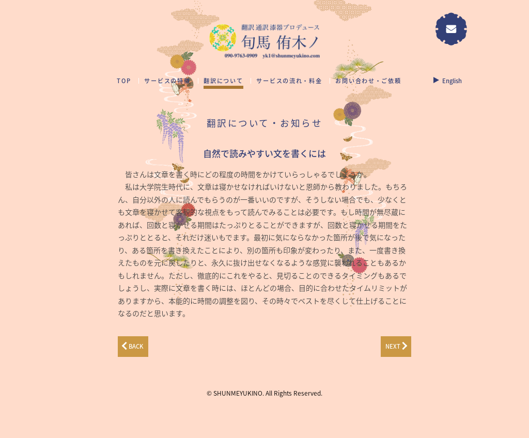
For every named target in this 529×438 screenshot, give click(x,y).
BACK (136, 346)
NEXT (392, 346)
